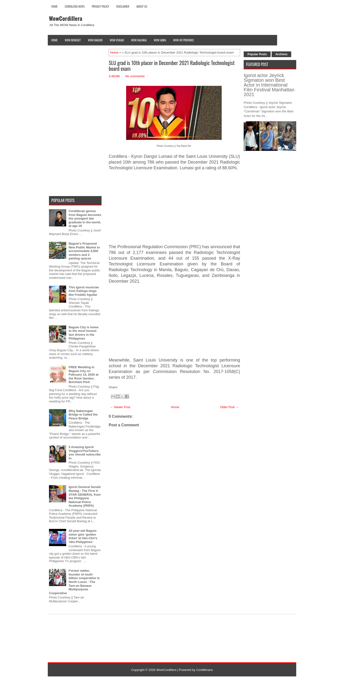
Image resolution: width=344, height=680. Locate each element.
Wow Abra (160, 40)
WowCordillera (65, 18)
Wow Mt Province (183, 40)
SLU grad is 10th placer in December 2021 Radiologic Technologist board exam (172, 65)
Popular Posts (257, 54)
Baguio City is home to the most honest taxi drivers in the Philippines (83, 332)
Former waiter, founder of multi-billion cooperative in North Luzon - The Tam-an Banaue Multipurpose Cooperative (74, 582)
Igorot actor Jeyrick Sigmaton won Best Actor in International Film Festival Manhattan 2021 (269, 85)
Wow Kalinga (139, 40)
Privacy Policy (100, 6)
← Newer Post (120, 407)
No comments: (135, 76)
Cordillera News (75, 6)
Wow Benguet (73, 40)
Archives (281, 54)
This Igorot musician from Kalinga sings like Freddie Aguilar (84, 290)
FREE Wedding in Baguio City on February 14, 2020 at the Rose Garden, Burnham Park (83, 374)
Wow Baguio (95, 40)
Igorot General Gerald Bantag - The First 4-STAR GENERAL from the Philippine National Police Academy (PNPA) (85, 496)
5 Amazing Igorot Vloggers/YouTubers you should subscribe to (85, 452)
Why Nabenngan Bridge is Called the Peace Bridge (83, 414)
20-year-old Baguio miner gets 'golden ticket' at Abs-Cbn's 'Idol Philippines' (83, 536)
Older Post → (229, 407)
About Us (141, 6)
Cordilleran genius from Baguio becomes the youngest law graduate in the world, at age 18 (85, 218)
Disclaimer (122, 6)
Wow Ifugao (117, 40)
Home (54, 6)
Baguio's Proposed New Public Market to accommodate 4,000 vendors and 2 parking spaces (84, 251)
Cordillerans (204, 670)
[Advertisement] (174, 207)
